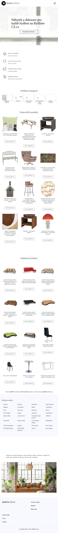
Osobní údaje (5, 515)
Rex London (49, 425)
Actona (33, 428)
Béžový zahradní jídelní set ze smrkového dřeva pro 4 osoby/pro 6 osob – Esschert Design (29, 136)
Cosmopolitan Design (35, 421)
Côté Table (6, 420)
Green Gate (35, 425)
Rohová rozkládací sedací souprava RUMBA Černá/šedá (29, 314)
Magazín (33, 505)
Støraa (19, 413)
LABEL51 (48, 416)
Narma (47, 410)
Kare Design (6, 413)
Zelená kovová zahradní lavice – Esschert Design (10, 169)
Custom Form (21, 416)
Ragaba (5, 407)
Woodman (34, 404)
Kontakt (4, 522)
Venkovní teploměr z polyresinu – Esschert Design (48, 233)
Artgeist (20, 425)
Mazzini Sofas (21, 420)
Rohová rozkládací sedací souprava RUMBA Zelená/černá (10, 346)
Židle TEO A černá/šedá (10, 375)
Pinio (4, 410)
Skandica (34, 410)
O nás (4, 518)
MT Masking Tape (8, 428)
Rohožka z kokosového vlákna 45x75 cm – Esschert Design (48, 169)
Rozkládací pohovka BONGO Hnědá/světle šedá (29, 346)
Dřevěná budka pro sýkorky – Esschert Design (10, 200)
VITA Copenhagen (8, 425)
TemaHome (49, 407)
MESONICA (49, 420)
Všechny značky (35, 502)
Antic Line (20, 410)
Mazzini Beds (7, 416)
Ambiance (34, 413)
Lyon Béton (21, 407)
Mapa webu (34, 509)
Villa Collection (50, 404)
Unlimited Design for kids (36, 416)
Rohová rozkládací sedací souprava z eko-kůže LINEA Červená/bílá (29, 281)
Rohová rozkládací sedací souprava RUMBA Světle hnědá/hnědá (48, 314)
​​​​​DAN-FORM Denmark (21, 429)
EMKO (33, 407)
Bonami (5, 404)
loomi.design (49, 428)
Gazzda (20, 404)
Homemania (49, 413)
